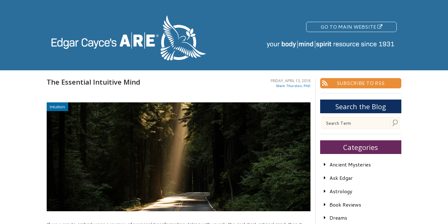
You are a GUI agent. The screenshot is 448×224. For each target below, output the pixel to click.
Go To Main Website (351, 26)
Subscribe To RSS (361, 82)
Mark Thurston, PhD (293, 85)
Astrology (340, 191)
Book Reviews (345, 204)
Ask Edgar (341, 177)
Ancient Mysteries (350, 164)
